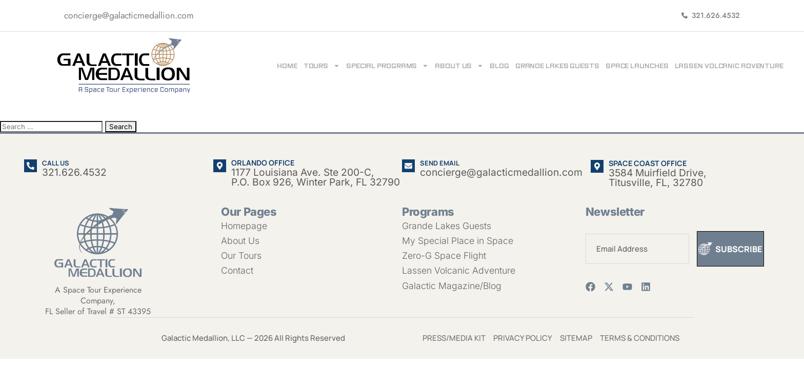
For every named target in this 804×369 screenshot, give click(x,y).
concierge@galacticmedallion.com (129, 15)
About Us (459, 65)
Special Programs (387, 65)
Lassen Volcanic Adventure (729, 65)
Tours (322, 65)
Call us (55, 163)
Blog (499, 65)
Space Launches (637, 65)
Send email (439, 163)
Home (287, 65)
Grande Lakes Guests (557, 65)
